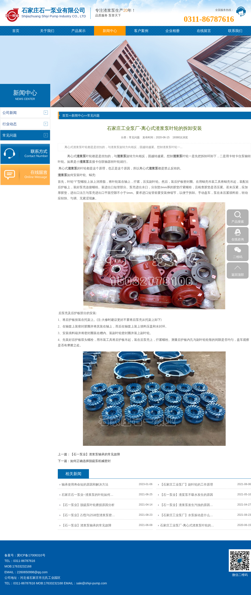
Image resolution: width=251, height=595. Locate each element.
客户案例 (141, 31)
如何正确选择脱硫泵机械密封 (90, 461)
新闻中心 (110, 31)
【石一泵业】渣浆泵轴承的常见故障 (95, 454)
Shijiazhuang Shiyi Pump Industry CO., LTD (54, 16)
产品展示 (78, 31)
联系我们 (235, 31)
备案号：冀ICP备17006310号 (24, 555)
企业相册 (172, 31)
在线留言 (204, 31)
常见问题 (93, 115)
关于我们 (47, 31)
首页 (15, 31)
